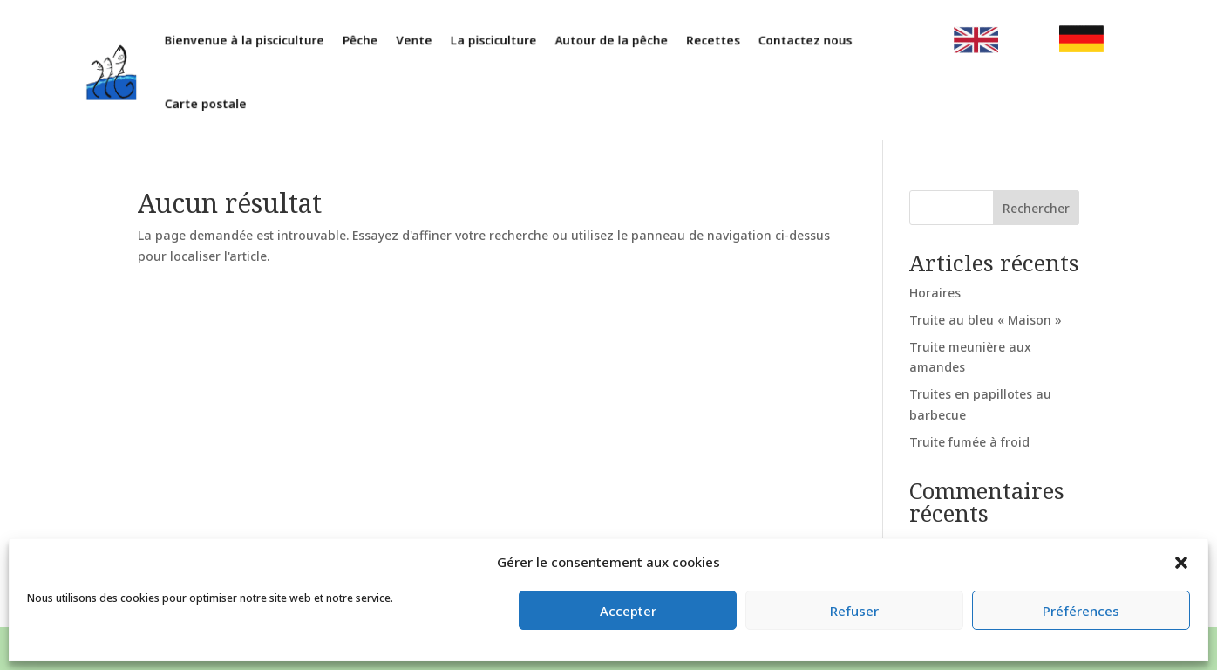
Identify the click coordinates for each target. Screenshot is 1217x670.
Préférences (1081, 610)
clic (951, 41)
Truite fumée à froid (969, 442)
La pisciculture (500, 42)
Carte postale (232, 101)
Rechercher (1036, 208)
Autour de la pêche (610, 42)
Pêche (376, 42)
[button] (1181, 562)
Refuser (854, 610)
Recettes (706, 42)
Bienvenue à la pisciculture (268, 42)
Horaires (935, 292)
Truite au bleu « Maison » (985, 319)
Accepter (628, 610)
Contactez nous (791, 42)
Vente (427, 42)
